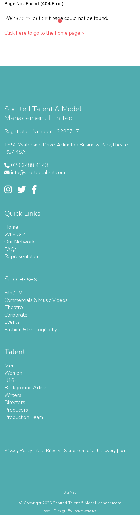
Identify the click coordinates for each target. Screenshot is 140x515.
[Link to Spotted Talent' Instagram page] (10, 190)
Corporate (15, 314)
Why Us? (14, 234)
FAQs (10, 249)
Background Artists (26, 387)
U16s (10, 380)
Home (11, 227)
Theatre (13, 307)
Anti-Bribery (48, 450)
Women (13, 372)
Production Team (23, 417)
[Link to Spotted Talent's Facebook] (36, 190)
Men (9, 365)
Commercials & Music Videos (36, 300)
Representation (22, 256)
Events (12, 322)
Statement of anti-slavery (90, 450)
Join (123, 450)
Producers (16, 409)
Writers (12, 395)
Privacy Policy (18, 450)
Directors (14, 402)
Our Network (19, 241)
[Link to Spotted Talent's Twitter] (23, 190)
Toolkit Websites (84, 511)
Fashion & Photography (30, 329)
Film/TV (13, 292)
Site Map (70, 492)
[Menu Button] (130, 7)
